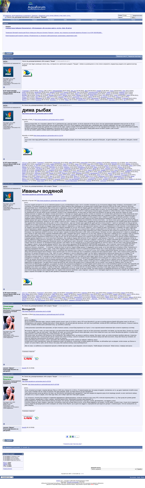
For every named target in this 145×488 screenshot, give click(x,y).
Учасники (78, 19)
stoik (48, 97)
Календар (94, 19)
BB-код (5, 462)
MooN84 (24, 95)
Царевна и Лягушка (75, 300)
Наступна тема (77, 443)
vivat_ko (118, 97)
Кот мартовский (74, 179)
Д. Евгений (125, 98)
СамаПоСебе (82, 100)
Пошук (133, 19)
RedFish (113, 171)
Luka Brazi (39, 168)
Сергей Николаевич (71, 180)
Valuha (90, 97)
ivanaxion (66, 167)
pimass (74, 171)
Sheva (63, 297)
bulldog (52, 164)
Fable (53, 294)
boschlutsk (38, 164)
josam (108, 92)
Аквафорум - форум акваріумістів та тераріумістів (18, 15)
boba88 (98, 91)
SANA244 (37, 173)
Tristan (60, 174)
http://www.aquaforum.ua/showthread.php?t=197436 (48, 314)
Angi (97, 292)
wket (51, 176)
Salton (128, 95)
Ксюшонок (91, 179)
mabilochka (67, 168)
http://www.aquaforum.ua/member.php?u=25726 (36, 381)
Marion (77, 94)
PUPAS (120, 296)
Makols (82, 168)
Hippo (131, 165)
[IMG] (4, 465)
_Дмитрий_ (94, 299)
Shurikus (94, 297)
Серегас (97, 100)
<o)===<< (25, 162)
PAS (104, 95)
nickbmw (65, 170)
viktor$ (24, 299)
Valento (131, 297)
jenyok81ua (81, 167)
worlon (53, 98)
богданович (110, 299)
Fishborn (65, 165)
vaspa (98, 174)
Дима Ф (106, 177)
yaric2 (65, 98)
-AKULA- (41, 91)
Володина (110, 98)
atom (127, 162)
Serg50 (50, 297)
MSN (5, 62)
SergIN (51, 173)
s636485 (127, 171)
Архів (138, 477)
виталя (63, 177)
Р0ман (67, 100)
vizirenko (24, 176)
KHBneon (122, 92)
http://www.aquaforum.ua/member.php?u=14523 (37, 113)
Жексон (24, 100)
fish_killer (79, 165)
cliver (123, 91)
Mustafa (51, 95)
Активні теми (14, 19)
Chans (112, 91)
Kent (107, 167)
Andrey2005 (84, 162)
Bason (123, 292)
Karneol (79, 294)
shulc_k (24, 97)
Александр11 (118, 176)
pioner (87, 171)
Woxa (75, 176)
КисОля (24, 300)
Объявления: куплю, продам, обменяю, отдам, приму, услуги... (55, 15)
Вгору (142, 477)
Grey (78, 92)
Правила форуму (7, 468)
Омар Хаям (40, 180)
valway (86, 174)
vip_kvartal (104, 97)
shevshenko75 (94, 173)
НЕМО (131, 179)
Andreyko (84, 292)
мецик (118, 179)
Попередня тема (68, 443)
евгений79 (121, 177)
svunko (35, 174)
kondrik (24, 94)
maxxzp (108, 94)
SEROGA (79, 173)
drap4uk (52, 92)
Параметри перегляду (134, 56)
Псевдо (120, 15)
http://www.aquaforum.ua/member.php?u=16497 (49, 119)
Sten (36, 97)
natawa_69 (38, 296)
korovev (120, 167)
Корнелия (57, 179)
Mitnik (94, 168)
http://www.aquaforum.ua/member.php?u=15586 (37, 194)
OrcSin (92, 95)
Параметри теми (121, 56)
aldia (70, 162)
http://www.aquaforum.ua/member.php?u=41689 (36, 311)
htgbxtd (24, 167)
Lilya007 (24, 168)
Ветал (50, 177)
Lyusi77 (49, 94)
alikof (86, 91)
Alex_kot (73, 91)
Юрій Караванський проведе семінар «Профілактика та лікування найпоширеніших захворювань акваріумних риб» (41, 35)
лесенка (105, 179)
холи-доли (111, 100)
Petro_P (61, 171)
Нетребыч (53, 100)
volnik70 (38, 176)
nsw (78, 170)
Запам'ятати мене (136, 15)
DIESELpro (37, 92)
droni (23, 165)
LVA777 (129, 294)
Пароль (120, 17)
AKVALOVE (56, 162)
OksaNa (78, 95)
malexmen (63, 94)
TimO (48, 174)
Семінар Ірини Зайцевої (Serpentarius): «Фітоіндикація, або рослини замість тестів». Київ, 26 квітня (39, 28)
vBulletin (58, 480)
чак (125, 100)
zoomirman (79, 98)
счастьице (103, 180)
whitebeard (38, 98)
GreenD (65, 92)
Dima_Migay (25, 294)
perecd (48, 171)
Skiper (107, 297)
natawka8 (53, 296)
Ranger (100, 171)
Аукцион (34, 19)
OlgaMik (103, 170)
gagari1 (106, 165)
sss (122, 173)
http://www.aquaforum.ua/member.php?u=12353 (51, 200)
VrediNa (24, 98)
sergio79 (64, 173)
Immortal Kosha (93, 92)
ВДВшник (36, 177)
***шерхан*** (26, 91)
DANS (24, 92)
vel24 (110, 174)
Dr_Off (36, 165)
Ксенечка (38, 100)
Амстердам (94, 98)
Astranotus (113, 162)
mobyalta (122, 94)
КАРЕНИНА (126, 299)
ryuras (116, 95)
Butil (64, 164)
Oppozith (129, 170)
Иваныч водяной (40, 179)
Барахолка (34, 15)
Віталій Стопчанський (72, 482)
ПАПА (54, 180)
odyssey (64, 95)
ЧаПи (65, 19)
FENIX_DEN (50, 165)
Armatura (99, 162)
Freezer (93, 165)
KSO (36, 94)
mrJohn (38, 95)
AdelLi (55, 292)
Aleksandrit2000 (57, 91)
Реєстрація (51, 19)
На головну (133, 477)
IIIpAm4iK (52, 167)
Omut (116, 170)
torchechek (76, 97)
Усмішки (5, 463)
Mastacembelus (92, 94)
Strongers (61, 97)
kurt (103, 294)
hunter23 (37, 167)
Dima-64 (114, 164)
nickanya (51, 170)
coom (89, 164)
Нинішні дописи (115, 19)
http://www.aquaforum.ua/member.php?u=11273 (48, 135)
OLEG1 (67, 296)
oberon (90, 170)
